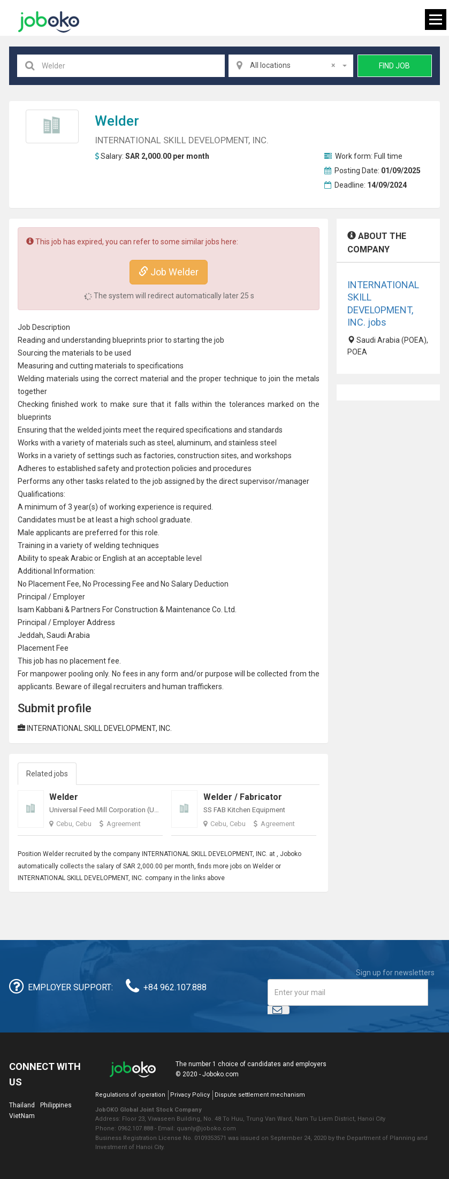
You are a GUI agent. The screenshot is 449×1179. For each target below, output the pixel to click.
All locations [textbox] (292, 65)
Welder (117, 121)
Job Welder (169, 272)
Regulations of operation (130, 1094)
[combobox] (291, 66)
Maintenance (188, 609)
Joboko (48, 22)
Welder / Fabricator (242, 797)
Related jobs (47, 773)
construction (198, 455)
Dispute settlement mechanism (260, 1094)
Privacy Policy (190, 1094)
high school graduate (155, 519)
